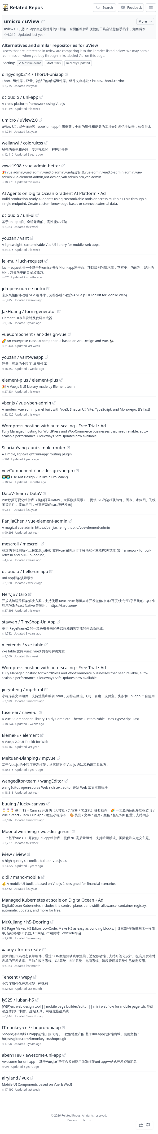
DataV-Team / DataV (22, 493)
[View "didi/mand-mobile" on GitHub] (43, 877)
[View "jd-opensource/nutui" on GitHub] (48, 288)
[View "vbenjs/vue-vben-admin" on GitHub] (54, 403)
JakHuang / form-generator (29, 311)
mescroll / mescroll (21, 544)
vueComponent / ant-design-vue (34, 334)
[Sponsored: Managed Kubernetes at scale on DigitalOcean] (79, 905)
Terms (87, 1120)
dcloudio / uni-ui (18, 215)
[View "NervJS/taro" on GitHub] (30, 594)
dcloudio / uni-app (20, 97)
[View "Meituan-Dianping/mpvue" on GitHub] (58, 758)
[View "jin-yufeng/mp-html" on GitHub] (46, 689)
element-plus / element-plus (30, 380)
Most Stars (54, 63)
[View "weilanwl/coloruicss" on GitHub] (46, 143)
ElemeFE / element (20, 735)
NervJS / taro (14, 594)
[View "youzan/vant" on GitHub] (32, 238)
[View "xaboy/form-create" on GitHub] (44, 949)
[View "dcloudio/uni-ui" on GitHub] (37, 215)
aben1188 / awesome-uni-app (31, 1055)
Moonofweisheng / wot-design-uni (36, 831)
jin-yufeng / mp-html (22, 689)
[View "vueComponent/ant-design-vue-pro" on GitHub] (77, 470)
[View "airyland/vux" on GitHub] (32, 1078)
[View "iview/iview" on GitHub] (29, 854)
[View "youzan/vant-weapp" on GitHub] (46, 357)
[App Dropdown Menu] (151, 7)
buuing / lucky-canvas (23, 804)
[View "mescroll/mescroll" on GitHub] (42, 544)
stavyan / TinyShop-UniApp (29, 622)
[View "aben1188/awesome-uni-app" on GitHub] (64, 1055)
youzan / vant (15, 238)
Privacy (72, 1120)
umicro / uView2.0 (20, 120)
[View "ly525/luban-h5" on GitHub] (37, 1000)
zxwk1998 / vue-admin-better (31, 166)
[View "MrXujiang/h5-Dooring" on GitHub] (52, 922)
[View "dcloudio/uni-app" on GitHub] (41, 97)
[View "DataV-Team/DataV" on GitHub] (44, 493)
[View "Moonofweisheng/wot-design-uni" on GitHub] (73, 831)
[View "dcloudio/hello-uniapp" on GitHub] (51, 571)
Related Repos (26, 7)
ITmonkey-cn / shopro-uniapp (31, 1027)
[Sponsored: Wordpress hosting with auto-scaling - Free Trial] (79, 430)
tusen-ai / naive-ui (20, 712)
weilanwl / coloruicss (22, 143)
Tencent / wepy (17, 977)
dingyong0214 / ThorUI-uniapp (33, 74)
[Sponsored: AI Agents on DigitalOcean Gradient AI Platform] (79, 198)
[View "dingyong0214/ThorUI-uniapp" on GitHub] (66, 74)
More (145, 21)
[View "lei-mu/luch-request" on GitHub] (46, 261)
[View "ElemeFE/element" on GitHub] (42, 735)
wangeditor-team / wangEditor (32, 781)
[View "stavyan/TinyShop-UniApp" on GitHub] (58, 622)
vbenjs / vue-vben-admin (26, 403)
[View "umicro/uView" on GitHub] (43, 21)
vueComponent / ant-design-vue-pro (38, 470)
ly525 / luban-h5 (18, 1000)
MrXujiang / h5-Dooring (25, 922)
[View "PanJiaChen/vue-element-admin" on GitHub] (70, 521)
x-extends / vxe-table (22, 644)
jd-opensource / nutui (23, 288)
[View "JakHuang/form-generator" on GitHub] (59, 311)
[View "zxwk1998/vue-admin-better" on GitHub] (63, 166)
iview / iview (14, 854)
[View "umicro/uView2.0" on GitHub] (40, 120)
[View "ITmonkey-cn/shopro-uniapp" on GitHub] (64, 1027)
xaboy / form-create (21, 949)
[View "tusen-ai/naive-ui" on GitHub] (40, 712)
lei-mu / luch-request (22, 261)
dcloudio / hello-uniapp (25, 571)
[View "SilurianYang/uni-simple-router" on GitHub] (68, 447)
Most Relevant (30, 63)
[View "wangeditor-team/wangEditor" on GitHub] (66, 781)
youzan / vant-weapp (23, 357)
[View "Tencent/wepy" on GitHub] (35, 977)
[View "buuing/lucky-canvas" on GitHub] (48, 804)
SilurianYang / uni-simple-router (34, 447)
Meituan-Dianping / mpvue (29, 758)
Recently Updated (78, 63)
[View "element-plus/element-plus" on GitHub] (61, 380)
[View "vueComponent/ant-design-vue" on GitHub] (69, 334)
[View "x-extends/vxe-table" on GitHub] (46, 645)
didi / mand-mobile (21, 877)
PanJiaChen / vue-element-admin (34, 521)
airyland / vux (15, 1078)
